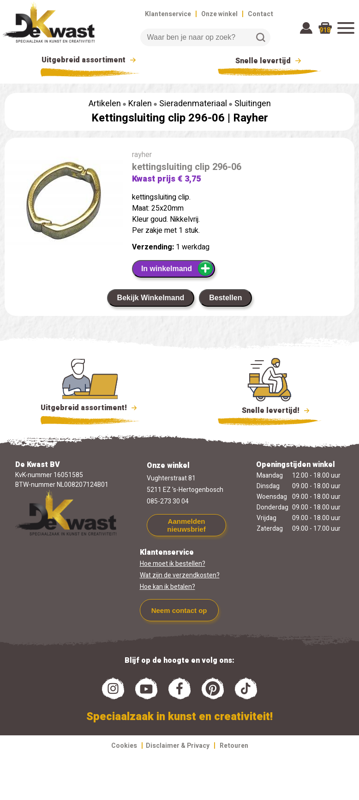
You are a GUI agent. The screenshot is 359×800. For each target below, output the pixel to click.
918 (324, 30)
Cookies (124, 746)
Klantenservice (168, 14)
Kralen (140, 103)
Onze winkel (219, 14)
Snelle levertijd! (270, 409)
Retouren (234, 746)
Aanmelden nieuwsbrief (186, 525)
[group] (64, 206)
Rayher (250, 118)
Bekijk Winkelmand (151, 298)
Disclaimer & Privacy (177, 746)
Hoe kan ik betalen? (167, 587)
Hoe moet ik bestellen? (172, 564)
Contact (260, 14)
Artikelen (105, 103)
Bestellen (225, 298)
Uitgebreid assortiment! (90, 407)
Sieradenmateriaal (193, 103)
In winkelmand (177, 268)
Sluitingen (252, 103)
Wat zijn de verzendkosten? (180, 575)
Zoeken (260, 37)
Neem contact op (179, 610)
